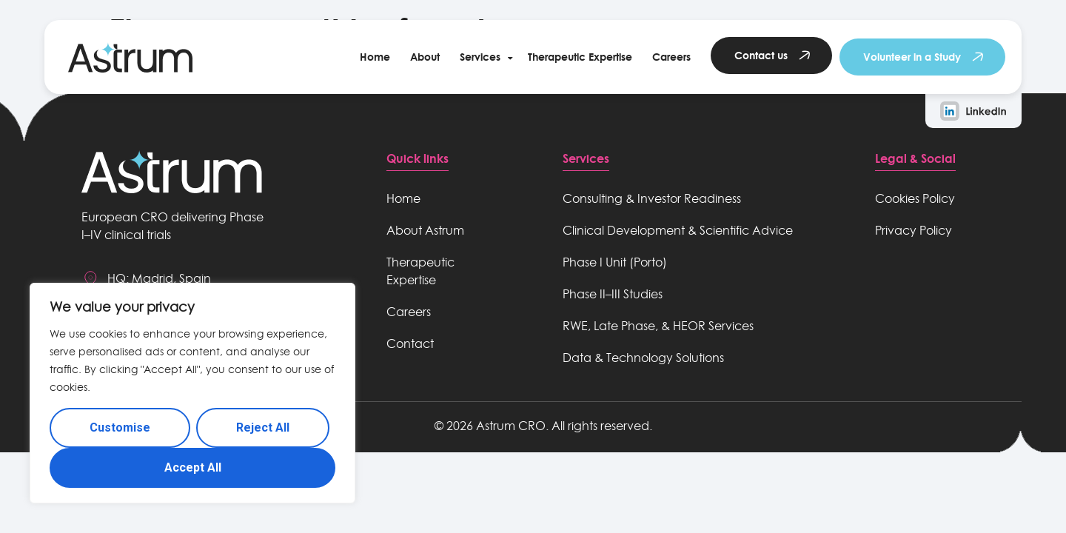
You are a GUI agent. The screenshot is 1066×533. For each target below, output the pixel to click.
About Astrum (425, 230)
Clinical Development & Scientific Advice (678, 230)
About (425, 56)
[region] (192, 393)
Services (480, 56)
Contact (410, 343)
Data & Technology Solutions (643, 357)
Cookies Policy (915, 198)
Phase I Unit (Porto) (615, 262)
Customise (120, 427)
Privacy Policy (913, 230)
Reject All (262, 427)
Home (375, 56)
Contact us (761, 55)
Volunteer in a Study (912, 56)
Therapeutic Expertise (580, 56)
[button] (484, 57)
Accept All (192, 467)
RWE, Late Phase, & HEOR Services (658, 326)
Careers (671, 56)
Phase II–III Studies (613, 294)
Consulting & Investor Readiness (652, 198)
